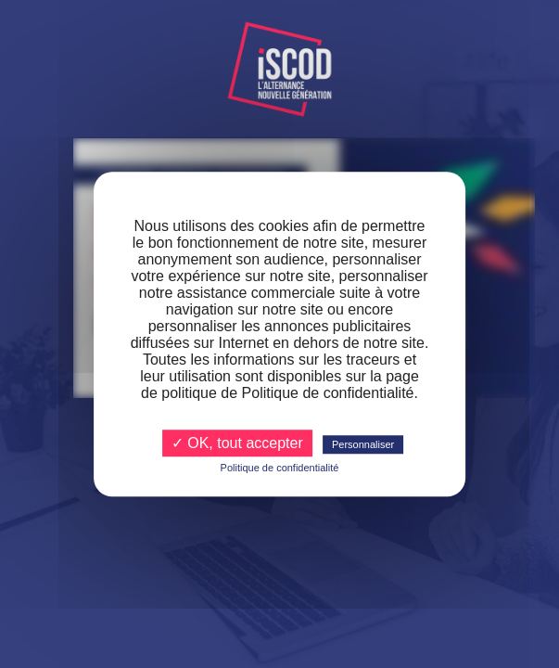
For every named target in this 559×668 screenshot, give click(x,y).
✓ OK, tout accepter (237, 443)
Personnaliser (363, 444)
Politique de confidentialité (280, 467)
